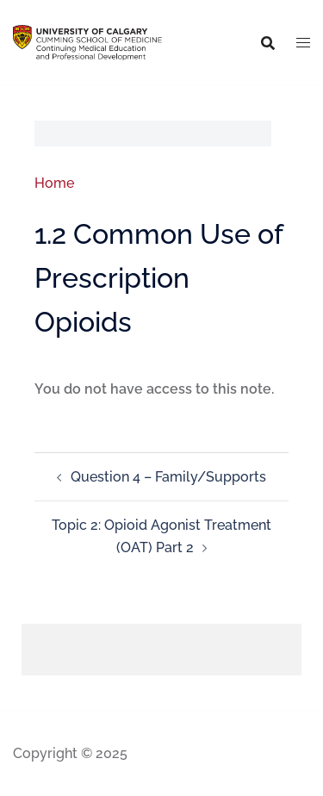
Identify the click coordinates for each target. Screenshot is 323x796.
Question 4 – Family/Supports (168, 477)
